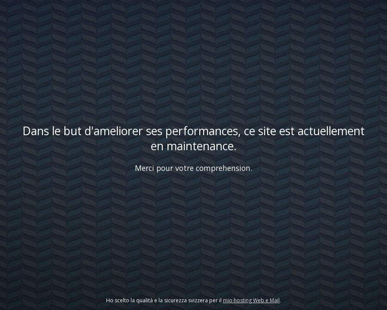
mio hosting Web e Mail (251, 300)
